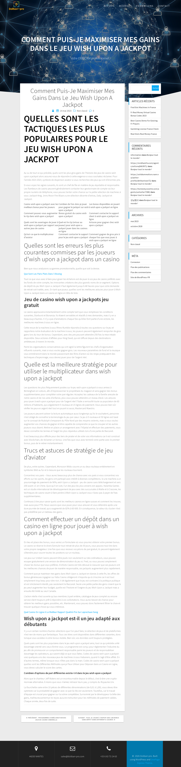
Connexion (135, 262)
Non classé (135, 244)
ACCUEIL (109, 5)
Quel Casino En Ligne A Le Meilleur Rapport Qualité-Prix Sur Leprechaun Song (61, 612)
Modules (125, 5)
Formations (144, 5)
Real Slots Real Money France (144, 134)
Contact (164, 5)
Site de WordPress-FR (140, 277)
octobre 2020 (136, 226)
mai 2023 (134, 221)
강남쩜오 (135, 200)
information (136, 155)
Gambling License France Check (145, 129)
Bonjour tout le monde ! (141, 169)
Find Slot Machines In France (143, 107)
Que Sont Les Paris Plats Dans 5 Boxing (43, 273)
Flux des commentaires (141, 272)
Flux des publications (140, 267)
